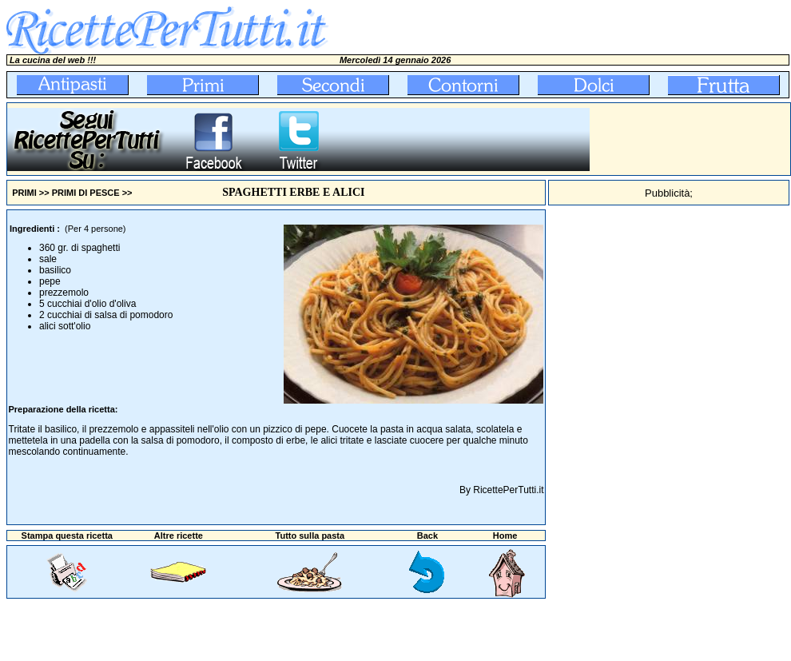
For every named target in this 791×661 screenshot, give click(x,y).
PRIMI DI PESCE (86, 192)
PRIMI (24, 192)
